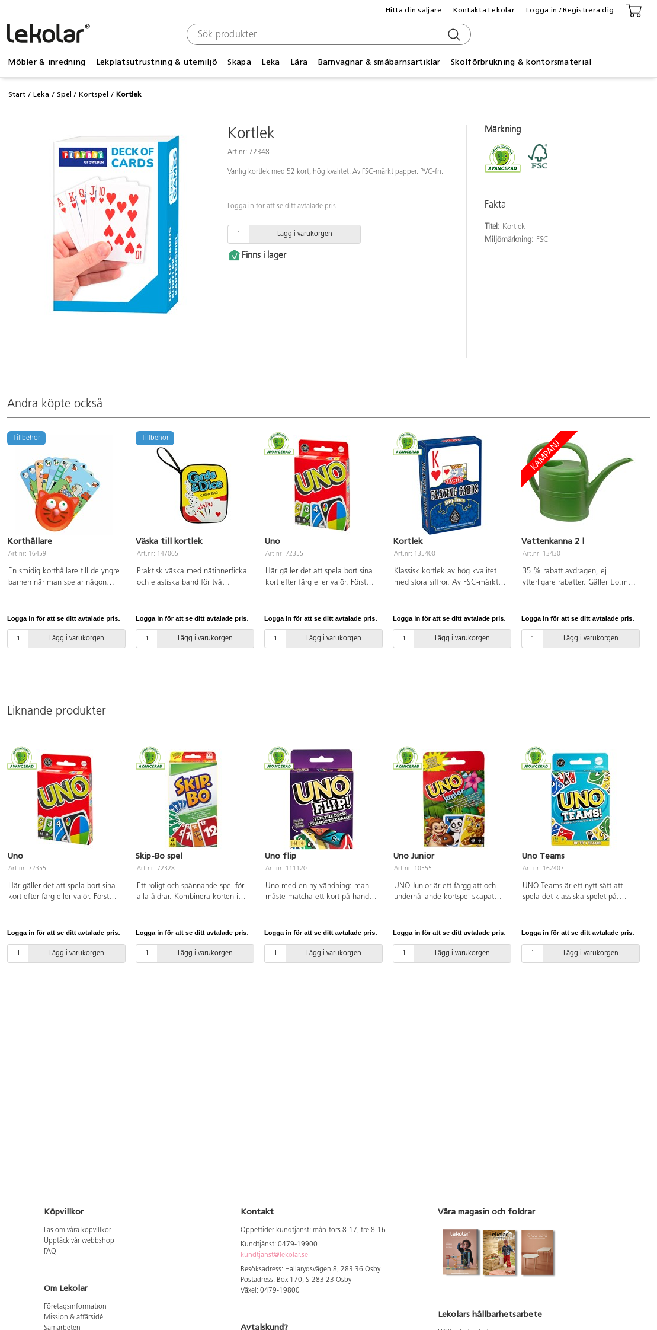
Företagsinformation (75, 1306)
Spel (64, 94)
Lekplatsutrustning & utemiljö (156, 62)
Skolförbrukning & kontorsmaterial (521, 62)
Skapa (239, 62)
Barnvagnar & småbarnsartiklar (379, 62)
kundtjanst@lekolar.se (274, 1255)
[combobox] (327, 34)
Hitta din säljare (414, 10)
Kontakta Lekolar (484, 10)
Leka (270, 62)
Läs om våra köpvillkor (77, 1230)
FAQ (50, 1251)
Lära (298, 62)
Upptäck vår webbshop (79, 1241)
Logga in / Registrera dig (570, 10)
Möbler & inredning (46, 62)
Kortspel (93, 94)
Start (16, 94)
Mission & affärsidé (73, 1317)
